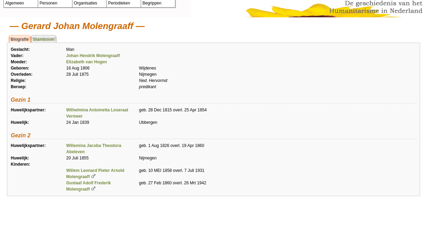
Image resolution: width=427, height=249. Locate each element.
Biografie (20, 39)
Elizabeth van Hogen (86, 61)
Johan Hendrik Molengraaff (93, 55)
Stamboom (43, 39)
